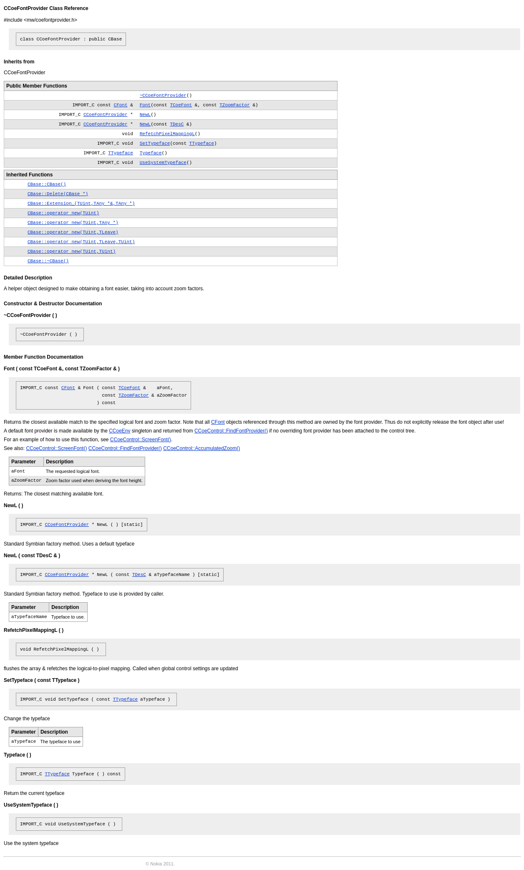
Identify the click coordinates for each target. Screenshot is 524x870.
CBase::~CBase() (48, 261)
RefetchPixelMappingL (167, 133)
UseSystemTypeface (163, 162)
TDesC (177, 124)
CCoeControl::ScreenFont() (140, 440)
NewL (145, 114)
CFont (121, 105)
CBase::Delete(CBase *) (58, 193)
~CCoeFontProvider (163, 95)
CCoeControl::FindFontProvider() (231, 431)
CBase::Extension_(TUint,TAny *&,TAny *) (81, 203)
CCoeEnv (119, 431)
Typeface (151, 153)
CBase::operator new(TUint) (63, 213)
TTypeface (201, 143)
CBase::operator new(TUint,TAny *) (73, 222)
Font (145, 105)
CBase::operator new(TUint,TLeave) (73, 232)
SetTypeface (155, 143)
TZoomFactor (234, 105)
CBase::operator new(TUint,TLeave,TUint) (81, 241)
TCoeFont (181, 105)
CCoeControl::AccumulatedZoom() (201, 448)
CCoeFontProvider (105, 114)
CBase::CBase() (47, 184)
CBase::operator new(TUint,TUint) (72, 251)
